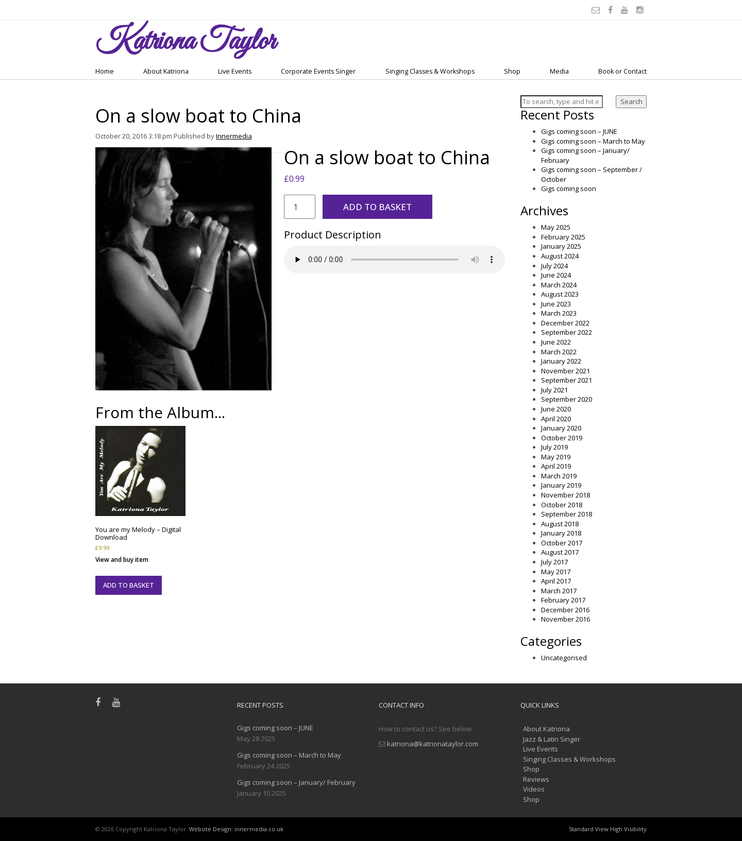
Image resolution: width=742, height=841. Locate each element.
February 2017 (563, 600)
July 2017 (554, 562)
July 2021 (554, 389)
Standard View (589, 829)
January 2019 (561, 485)
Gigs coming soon (568, 188)
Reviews (536, 779)
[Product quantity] (300, 207)
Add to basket (377, 207)
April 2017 (556, 581)
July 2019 (554, 447)
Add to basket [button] (128, 585)
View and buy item (121, 559)
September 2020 (566, 399)
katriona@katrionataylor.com (432, 743)
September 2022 (566, 332)
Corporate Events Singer (318, 71)
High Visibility (628, 829)
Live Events (234, 71)
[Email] (597, 9)
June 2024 (556, 275)
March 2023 (559, 313)
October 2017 (561, 542)
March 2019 (559, 475)
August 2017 (560, 552)
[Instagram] (641, 9)
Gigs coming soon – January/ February (296, 782)
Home (104, 71)
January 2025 (561, 246)
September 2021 (566, 380)
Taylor (185, 42)
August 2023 (560, 294)
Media (559, 71)
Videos (534, 789)
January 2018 (561, 533)
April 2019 (556, 466)
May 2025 (555, 227)
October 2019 (561, 437)
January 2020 (561, 428)
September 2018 (566, 514)
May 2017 (555, 571)
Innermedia (234, 136)
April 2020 (556, 418)
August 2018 (560, 523)
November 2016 (565, 619)
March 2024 (559, 284)
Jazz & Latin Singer (551, 739)
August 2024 (560, 256)
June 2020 (556, 409)
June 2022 (556, 342)
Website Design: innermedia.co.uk (236, 829)
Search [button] (631, 101)
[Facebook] (612, 9)
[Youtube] (626, 9)
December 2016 (565, 609)
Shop (512, 71)
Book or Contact (622, 71)
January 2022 (561, 361)
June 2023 (556, 303)
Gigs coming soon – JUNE (579, 131)
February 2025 (563, 237)
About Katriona (166, 71)
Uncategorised (564, 657)
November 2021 (565, 370)
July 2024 (554, 265)
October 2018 (561, 504)
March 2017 (559, 590)
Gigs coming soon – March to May (593, 141)
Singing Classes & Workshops (430, 71)
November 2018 (565, 495)
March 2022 (559, 351)
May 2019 (555, 456)
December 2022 (565, 323)
